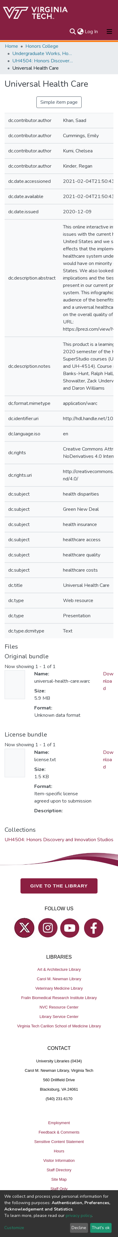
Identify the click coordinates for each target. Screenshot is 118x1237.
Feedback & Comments (59, 1132)
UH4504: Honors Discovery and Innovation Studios (42, 60)
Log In (91, 31)
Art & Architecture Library (59, 969)
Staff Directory (59, 1169)
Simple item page (59, 102)
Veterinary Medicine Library (59, 988)
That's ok (101, 1228)
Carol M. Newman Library (59, 979)
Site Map (59, 1179)
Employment (59, 1122)
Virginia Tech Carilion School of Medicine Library (59, 1026)
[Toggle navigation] (109, 32)
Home (11, 46)
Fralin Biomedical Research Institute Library (59, 997)
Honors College (41, 46)
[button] (80, 31)
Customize (14, 1228)
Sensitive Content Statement (59, 1141)
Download (108, 681)
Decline (79, 1228)
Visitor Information (59, 1160)
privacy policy (79, 1215)
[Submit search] (72, 31)
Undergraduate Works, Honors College (42, 53)
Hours (59, 1150)
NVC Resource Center (58, 1007)
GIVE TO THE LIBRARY (59, 885)
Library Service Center (58, 1016)
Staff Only (59, 1188)
